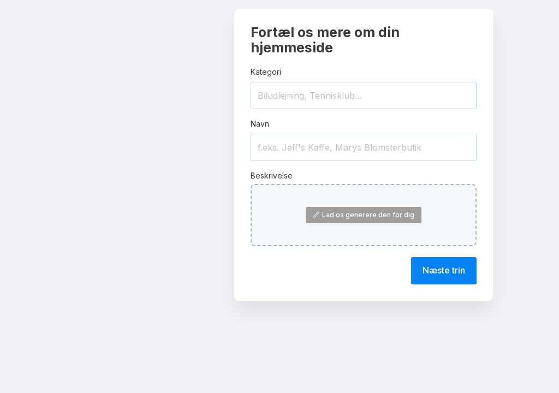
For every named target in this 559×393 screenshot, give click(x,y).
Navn (260, 123)
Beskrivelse (272, 175)
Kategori (266, 71)
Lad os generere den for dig (363, 215)
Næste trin (444, 270)
